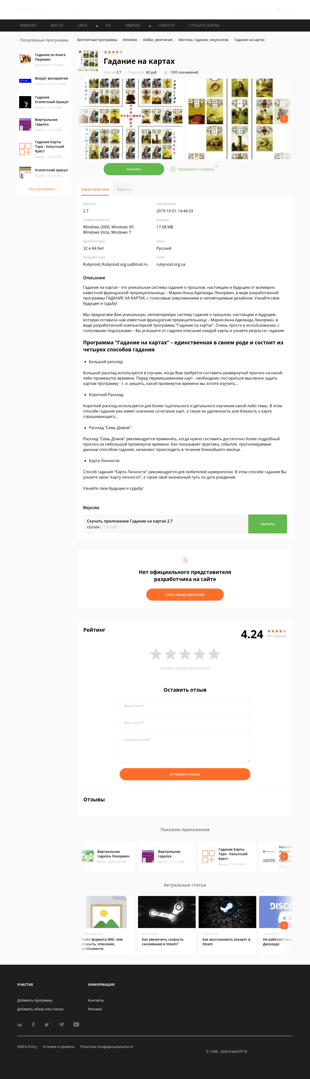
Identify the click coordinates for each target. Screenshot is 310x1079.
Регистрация (256, 9)
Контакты (96, 1000)
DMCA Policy (27, 1046)
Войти (237, 9)
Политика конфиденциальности (106, 1046)
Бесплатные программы (97, 39)
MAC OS (57, 25)
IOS (108, 25)
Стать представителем (185, 594)
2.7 (112, 72)
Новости (167, 25)
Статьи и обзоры (204, 25)
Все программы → (44, 189)
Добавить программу (34, 1000)
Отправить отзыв (185, 774)
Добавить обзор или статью (40, 1009)
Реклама (95, 1009)
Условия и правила (58, 1046)
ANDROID (132, 25)
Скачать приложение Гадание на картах (130, 521)
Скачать (134, 169)
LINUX (82, 25)
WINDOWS (28, 25)
